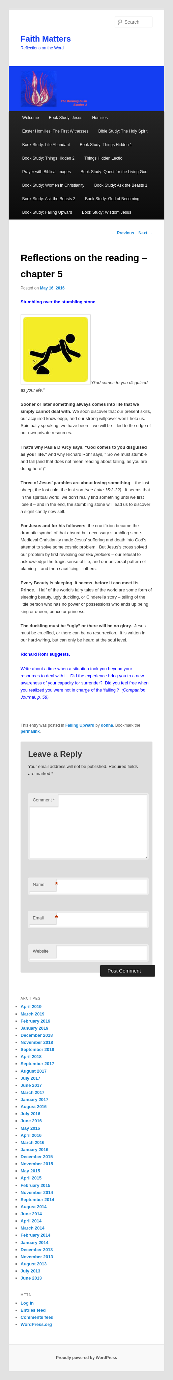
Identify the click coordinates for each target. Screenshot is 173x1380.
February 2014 (35, 1235)
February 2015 (35, 1185)
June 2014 (31, 1213)
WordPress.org (36, 1324)
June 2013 (31, 1278)
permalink (30, 731)
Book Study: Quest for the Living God (114, 171)
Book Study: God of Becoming (112, 198)
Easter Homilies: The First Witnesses (55, 131)
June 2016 (31, 1120)
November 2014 (37, 1192)
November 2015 (37, 1163)
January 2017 (34, 1099)
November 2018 (37, 1042)
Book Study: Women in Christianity (53, 185)
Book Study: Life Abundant (46, 144)
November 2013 (37, 1256)
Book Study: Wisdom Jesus (106, 212)
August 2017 (34, 1071)
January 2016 (34, 1149)
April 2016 (31, 1135)
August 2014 (34, 1206)
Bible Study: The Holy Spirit (122, 131)
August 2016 (34, 1106)
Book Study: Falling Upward (47, 212)
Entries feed (33, 1310)
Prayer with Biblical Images (46, 171)
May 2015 (30, 1170)
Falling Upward (79, 725)
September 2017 (37, 1063)
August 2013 (34, 1263)
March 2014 (33, 1228)
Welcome (30, 117)
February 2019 (35, 1021)
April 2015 (31, 1177)
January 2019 (34, 1028)
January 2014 (34, 1242)
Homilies (100, 117)
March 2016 (33, 1142)
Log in (27, 1303)
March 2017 (33, 1092)
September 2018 (37, 1049)
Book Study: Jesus (65, 117)
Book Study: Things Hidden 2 (48, 158)
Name (44, 885)
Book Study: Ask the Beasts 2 (48, 198)
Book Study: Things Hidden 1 (106, 144)
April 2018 (31, 1056)
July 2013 (30, 1270)
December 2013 (37, 1249)
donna (107, 725)
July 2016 (30, 1113)
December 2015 (37, 1156)
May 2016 (30, 1128)
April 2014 (31, 1220)
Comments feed (37, 1317)
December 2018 (37, 1035)
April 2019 (31, 1006)
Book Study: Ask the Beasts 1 (120, 185)
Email (44, 918)
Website (41, 951)
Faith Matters (46, 38)
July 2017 (30, 1078)
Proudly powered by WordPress (86, 1357)
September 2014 (37, 1199)
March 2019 (33, 1013)
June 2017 (31, 1085)
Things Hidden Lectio (103, 158)
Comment (44, 799)
